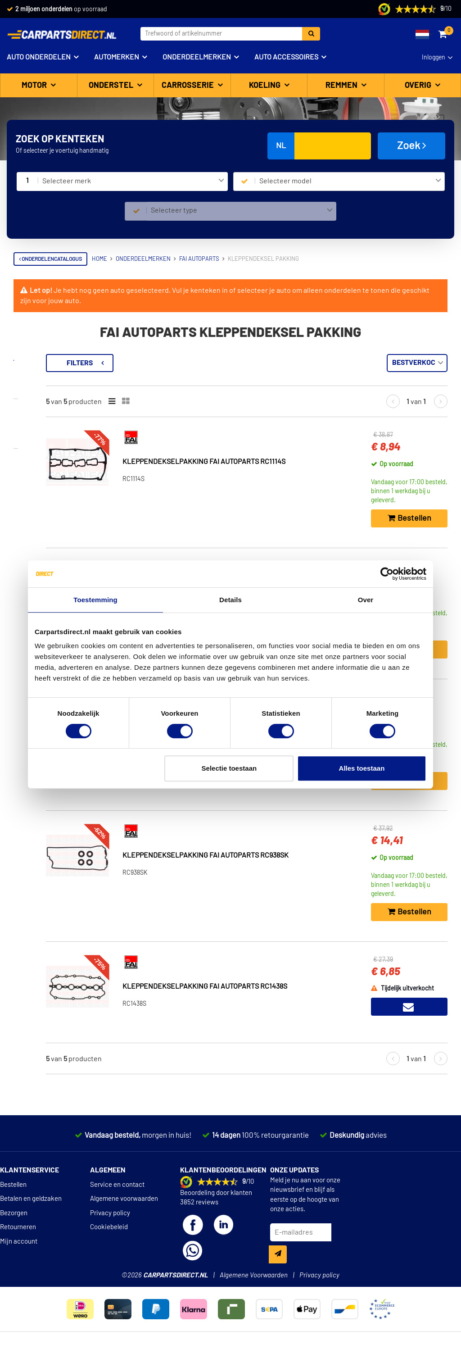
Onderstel (112, 86)
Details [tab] (230, 600)
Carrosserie (189, 86)
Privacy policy (110, 1213)
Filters (182, 363)
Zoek (411, 145)
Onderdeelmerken (197, 57)
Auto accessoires (286, 57)
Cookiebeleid (109, 1227)
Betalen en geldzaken (31, 1198)
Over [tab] (366, 600)
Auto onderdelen (39, 57)
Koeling (265, 86)
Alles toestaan (362, 768)
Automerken (116, 57)
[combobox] (133, 181)
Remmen (342, 86)
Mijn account (18, 1241)
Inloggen (433, 58)
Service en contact (117, 1184)
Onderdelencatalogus (50, 259)
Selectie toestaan (229, 768)
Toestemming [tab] (95, 600)
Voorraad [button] (39, 410)
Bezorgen (13, 1213)
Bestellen (13, 1184)
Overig (419, 86)
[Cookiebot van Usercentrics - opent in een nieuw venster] (387, 574)
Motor (35, 86)
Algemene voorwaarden (124, 1198)
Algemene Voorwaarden (254, 1275)
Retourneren (18, 1227)
